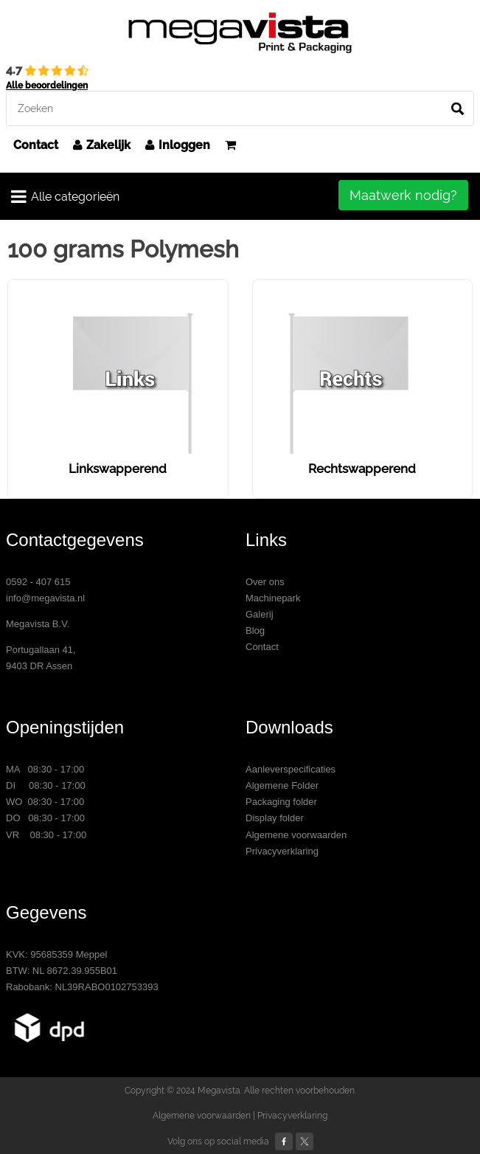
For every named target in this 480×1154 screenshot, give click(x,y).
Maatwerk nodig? (403, 195)
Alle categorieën (65, 196)
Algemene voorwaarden (296, 834)
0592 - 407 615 (38, 581)
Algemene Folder (282, 785)
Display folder (275, 817)
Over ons (265, 581)
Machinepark (273, 598)
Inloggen (177, 145)
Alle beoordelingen (47, 85)
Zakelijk (102, 145)
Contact (35, 145)
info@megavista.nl (45, 598)
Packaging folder (281, 801)
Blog (255, 630)
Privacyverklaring (282, 851)
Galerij (260, 614)
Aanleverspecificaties (290, 769)
